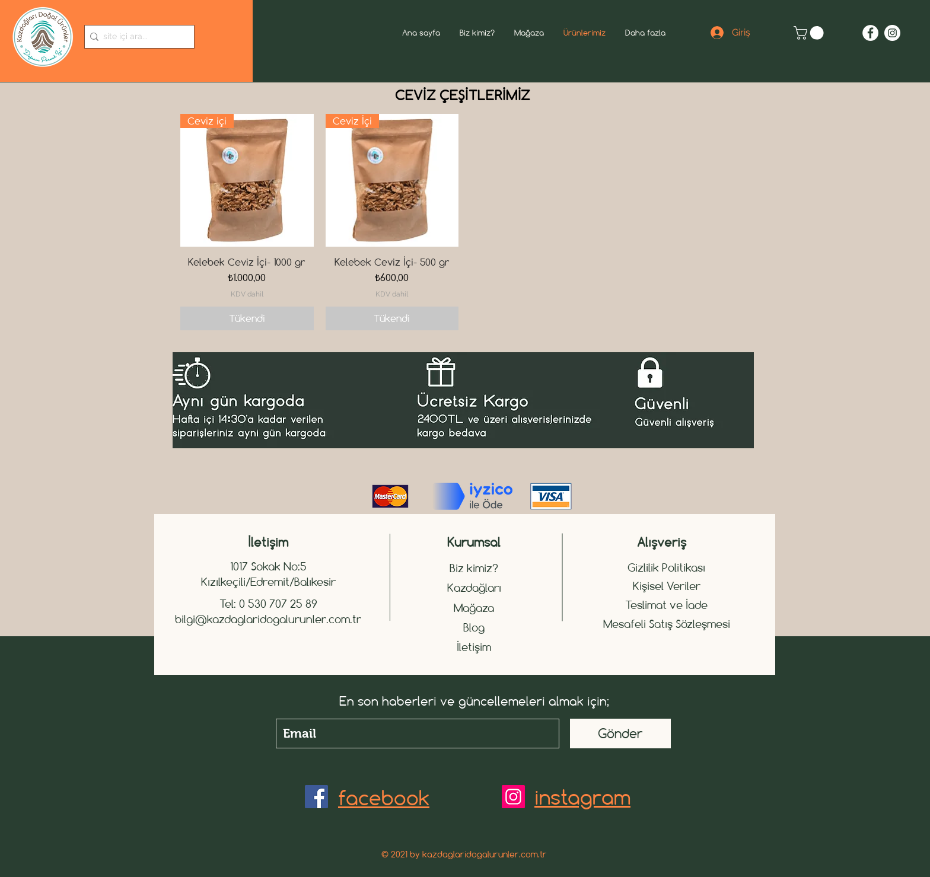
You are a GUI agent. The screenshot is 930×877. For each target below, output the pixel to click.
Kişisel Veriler (666, 586)
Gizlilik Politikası (666, 567)
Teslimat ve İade (666, 605)
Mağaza (474, 608)
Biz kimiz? (474, 568)
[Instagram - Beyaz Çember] (892, 33)
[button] (810, 33)
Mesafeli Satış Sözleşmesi (666, 624)
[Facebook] (316, 796)
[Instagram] (513, 796)
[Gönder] (620, 733)
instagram (582, 796)
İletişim (474, 647)
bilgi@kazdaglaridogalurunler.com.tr (268, 619)
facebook (383, 797)
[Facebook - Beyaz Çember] (870, 33)
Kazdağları (474, 588)
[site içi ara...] (136, 36)
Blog (474, 627)
